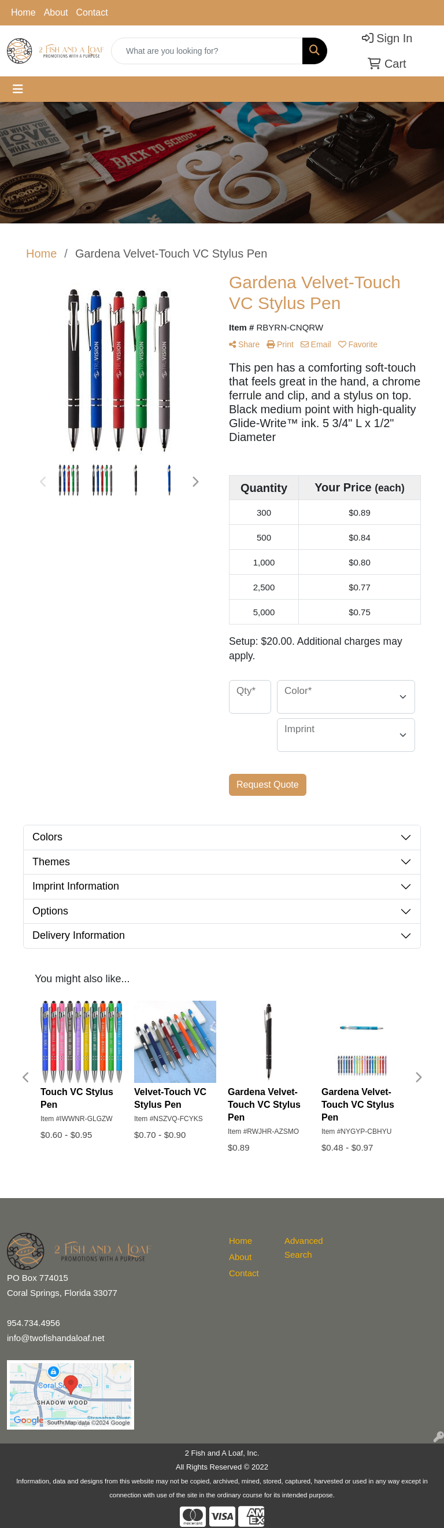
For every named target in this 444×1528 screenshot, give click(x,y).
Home (23, 12)
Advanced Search (303, 1247)
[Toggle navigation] (18, 89)
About (56, 12)
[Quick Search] (207, 51)
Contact (92, 12)
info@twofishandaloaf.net (56, 1338)
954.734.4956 (33, 1323)
